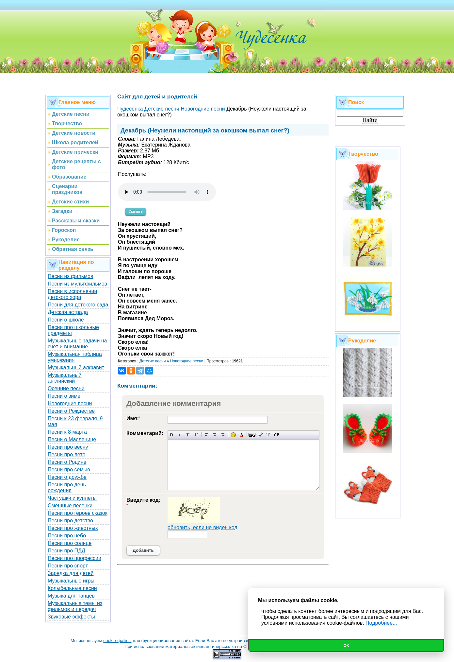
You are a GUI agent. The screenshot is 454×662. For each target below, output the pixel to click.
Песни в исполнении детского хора (72, 294)
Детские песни (152, 361)
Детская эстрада (68, 312)
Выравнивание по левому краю (206, 435)
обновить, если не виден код (202, 527)
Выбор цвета (241, 435)
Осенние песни (66, 388)
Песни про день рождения (67, 487)
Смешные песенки (70, 505)
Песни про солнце (69, 543)
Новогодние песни (70, 403)
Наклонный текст (180, 435)
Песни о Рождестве (71, 411)
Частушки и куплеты (72, 498)
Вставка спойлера (276, 435)
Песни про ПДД (66, 550)
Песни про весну (68, 447)
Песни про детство (70, 520)
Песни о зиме (64, 396)
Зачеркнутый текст (196, 435)
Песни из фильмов (70, 276)
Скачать (135, 211)
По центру (215, 435)
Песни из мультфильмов (77, 284)
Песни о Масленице (72, 439)
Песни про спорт (68, 565)
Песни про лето (66, 454)
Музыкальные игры (71, 581)
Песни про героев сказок (77, 513)
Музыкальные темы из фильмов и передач (75, 606)
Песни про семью (69, 469)
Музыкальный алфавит (76, 367)
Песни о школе (66, 319)
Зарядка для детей (70, 573)
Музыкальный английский (65, 378)
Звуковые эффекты (71, 616)
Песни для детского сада (78, 304)
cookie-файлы (117, 640)
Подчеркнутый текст (188, 435)
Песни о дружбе (67, 477)
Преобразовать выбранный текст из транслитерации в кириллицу (268, 435)
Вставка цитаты (260, 435)
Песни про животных (73, 528)
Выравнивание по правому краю (223, 435)
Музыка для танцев (71, 596)
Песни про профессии (74, 558)
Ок (346, 645)
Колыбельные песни (72, 588)
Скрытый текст (252, 435)
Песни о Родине (67, 462)
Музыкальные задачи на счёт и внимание (77, 343)
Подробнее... (381, 623)
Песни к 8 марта (67, 432)
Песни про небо (67, 535)
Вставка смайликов (233, 435)
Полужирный (171, 435)
